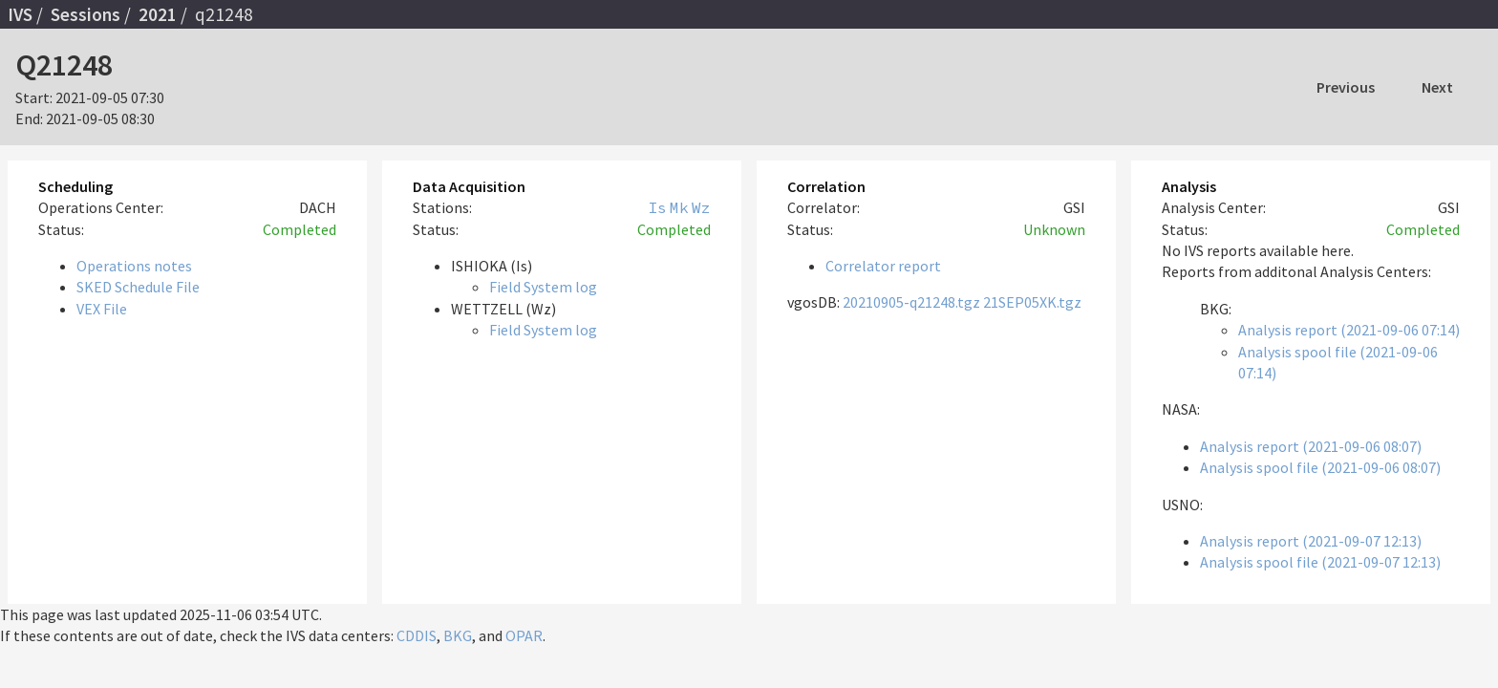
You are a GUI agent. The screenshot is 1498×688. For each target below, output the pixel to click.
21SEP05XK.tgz (1032, 302)
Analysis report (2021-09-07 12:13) (1311, 540)
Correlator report (883, 265)
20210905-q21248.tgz (911, 302)
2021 (158, 14)
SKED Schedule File (138, 286)
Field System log (543, 286)
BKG (457, 635)
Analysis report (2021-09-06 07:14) (1349, 329)
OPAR (524, 635)
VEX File (101, 308)
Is (657, 207)
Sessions (85, 14)
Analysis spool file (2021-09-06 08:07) (1320, 467)
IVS (20, 14)
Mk (679, 207)
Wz (701, 207)
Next (1437, 87)
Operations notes (134, 265)
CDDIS (416, 635)
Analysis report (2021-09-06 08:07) (1311, 446)
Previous (1345, 87)
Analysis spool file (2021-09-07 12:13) (1320, 561)
